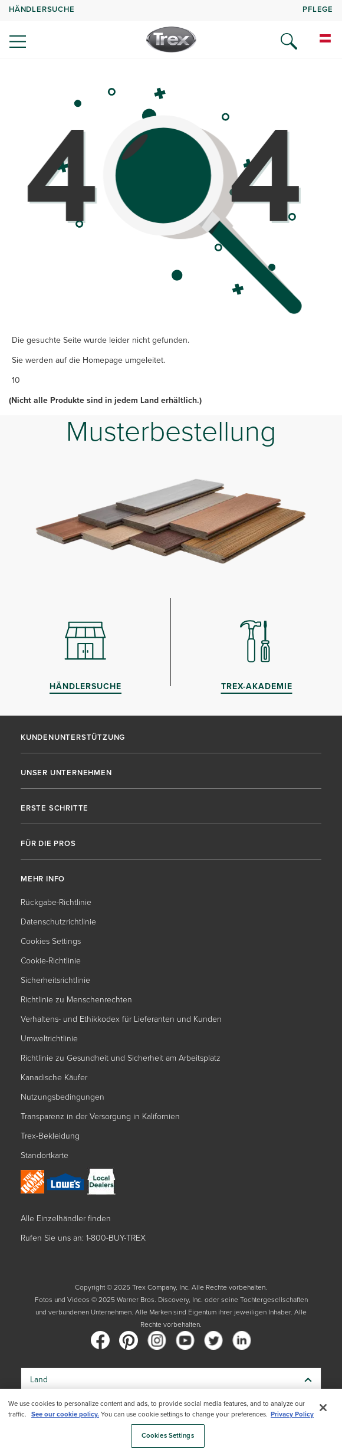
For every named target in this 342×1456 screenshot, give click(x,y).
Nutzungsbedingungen (62, 1097)
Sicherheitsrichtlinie (55, 980)
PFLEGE (317, 9)
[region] (171, 1422)
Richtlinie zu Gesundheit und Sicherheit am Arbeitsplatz (121, 1058)
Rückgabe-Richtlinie (56, 902)
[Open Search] (289, 41)
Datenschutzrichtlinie (58, 922)
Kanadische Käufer (54, 1077)
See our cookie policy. (65, 1414)
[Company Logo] (171, 40)
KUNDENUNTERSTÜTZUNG (73, 737)
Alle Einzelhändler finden (66, 1218)
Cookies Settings (51, 941)
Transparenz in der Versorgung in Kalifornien (100, 1116)
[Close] (323, 1408)
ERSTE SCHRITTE (54, 808)
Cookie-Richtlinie (51, 961)
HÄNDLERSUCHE (42, 9)
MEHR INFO (43, 879)
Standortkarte (44, 1155)
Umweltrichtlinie (49, 1038)
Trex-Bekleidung (50, 1136)
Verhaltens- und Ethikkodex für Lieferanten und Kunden (121, 1019)
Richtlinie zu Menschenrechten (76, 999)
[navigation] (171, 29)
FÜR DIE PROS (48, 843)
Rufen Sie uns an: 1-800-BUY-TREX (83, 1238)
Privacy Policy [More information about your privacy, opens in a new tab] (292, 1414)
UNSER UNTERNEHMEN (66, 773)
